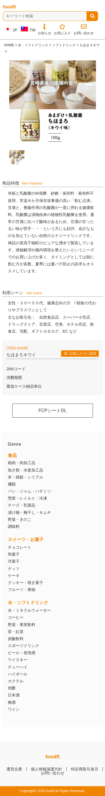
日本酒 (14, 695)
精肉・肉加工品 (21, 463)
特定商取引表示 (84, 769)
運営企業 (14, 769)
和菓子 (14, 554)
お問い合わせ (52, 773)
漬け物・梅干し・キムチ (29, 512)
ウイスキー (17, 659)
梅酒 (12, 702)
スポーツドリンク (23, 645)
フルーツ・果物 (21, 589)
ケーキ (14, 575)
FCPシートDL (52, 410)
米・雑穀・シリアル (25, 477)
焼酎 (12, 688)
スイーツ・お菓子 (26, 539)
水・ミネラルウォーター (29, 610)
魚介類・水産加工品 (25, 470)
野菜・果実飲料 (21, 624)
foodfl (9, 7)
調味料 (14, 526)
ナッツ (14, 568)
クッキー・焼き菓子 (25, 582)
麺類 (12, 484)
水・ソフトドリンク (28, 602)
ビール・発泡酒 (21, 652)
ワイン (14, 709)
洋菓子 (14, 561)
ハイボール (17, 674)
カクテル (16, 681)
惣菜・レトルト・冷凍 (27, 498)
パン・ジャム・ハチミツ (29, 491)
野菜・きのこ (19, 519)
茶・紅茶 (16, 631)
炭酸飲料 (16, 638)
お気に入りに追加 (80, 353)
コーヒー (16, 617)
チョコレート (19, 547)
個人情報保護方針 (46, 769)
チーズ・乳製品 (21, 505)
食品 (12, 455)
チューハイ (17, 667)
